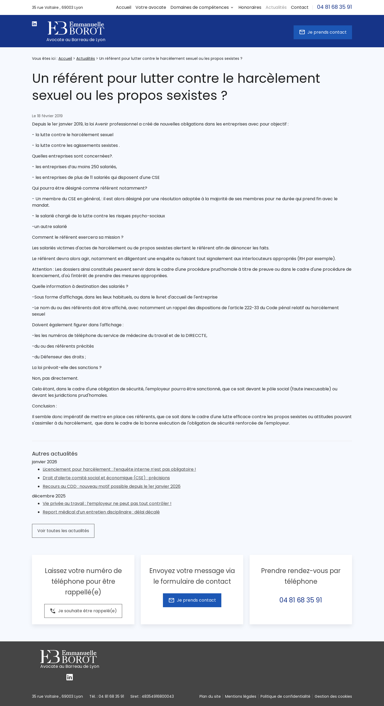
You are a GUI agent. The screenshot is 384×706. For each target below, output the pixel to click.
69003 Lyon (57, 7)
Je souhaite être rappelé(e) (83, 611)
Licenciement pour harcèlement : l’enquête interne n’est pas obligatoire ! (119, 469)
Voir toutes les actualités (63, 531)
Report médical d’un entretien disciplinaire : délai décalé (101, 512)
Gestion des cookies (333, 696)
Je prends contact (323, 32)
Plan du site (210, 696)
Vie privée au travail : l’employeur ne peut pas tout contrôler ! (107, 503)
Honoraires (249, 7)
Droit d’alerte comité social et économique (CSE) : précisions (106, 478)
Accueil (123, 7)
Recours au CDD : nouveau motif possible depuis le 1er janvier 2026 (112, 486)
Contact (300, 7)
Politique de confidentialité (285, 696)
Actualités (85, 58)
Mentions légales (240, 696)
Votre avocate (150, 7)
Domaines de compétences (199, 7)
